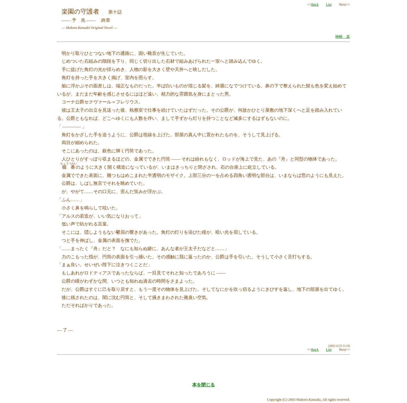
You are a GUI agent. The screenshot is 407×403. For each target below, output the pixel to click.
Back (315, 4)
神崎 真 (342, 37)
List (329, 4)
